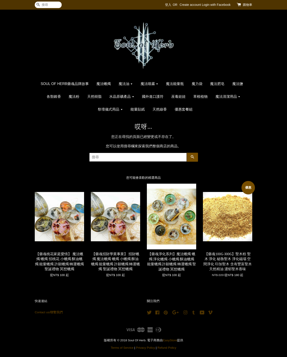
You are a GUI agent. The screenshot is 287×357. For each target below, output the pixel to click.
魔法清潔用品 (227, 96)
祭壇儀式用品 (110, 109)
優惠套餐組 (184, 109)
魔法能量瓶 (175, 84)
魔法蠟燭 (103, 84)
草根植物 (200, 96)
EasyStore (170, 340)
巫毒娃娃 (178, 96)
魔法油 (126, 84)
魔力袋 (197, 84)
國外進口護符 (152, 96)
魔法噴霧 (149, 84)
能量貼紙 (137, 109)
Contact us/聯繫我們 (49, 312)
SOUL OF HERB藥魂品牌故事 (65, 84)
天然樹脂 (94, 96)
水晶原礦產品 (121, 96)
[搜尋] (48, 5)
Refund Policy (166, 347)
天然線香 (159, 109)
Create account (190, 5)
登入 (168, 5)
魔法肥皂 (217, 84)
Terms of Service (122, 347)
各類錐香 (54, 96)
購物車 (247, 5)
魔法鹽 (237, 84)
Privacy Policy (145, 347)
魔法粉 (74, 96)
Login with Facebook (216, 5)
